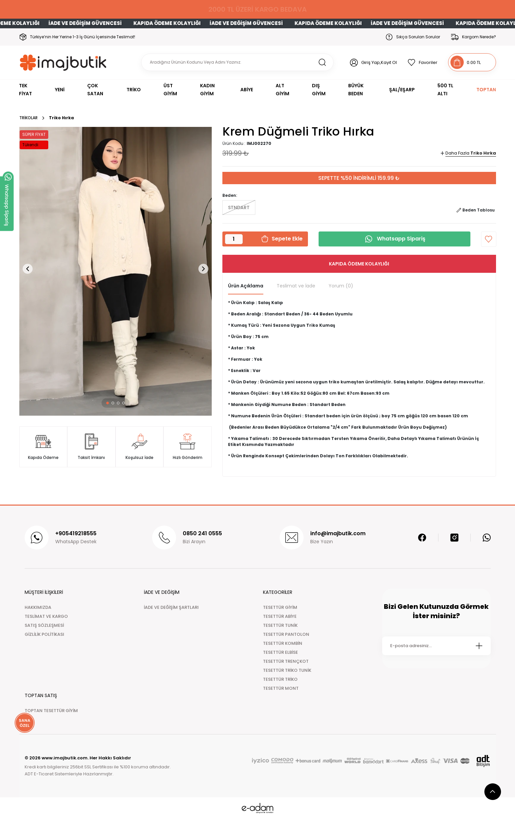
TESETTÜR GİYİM (280, 607)
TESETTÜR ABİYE (280, 616)
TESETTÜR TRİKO (280, 679)
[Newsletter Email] (436, 645)
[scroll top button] (492, 791)
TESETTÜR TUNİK (280, 625)
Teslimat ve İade (296, 285)
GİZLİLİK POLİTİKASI (44, 634)
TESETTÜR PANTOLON (286, 634)
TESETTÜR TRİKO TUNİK (287, 670)
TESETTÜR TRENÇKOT (286, 661)
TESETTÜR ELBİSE (280, 652)
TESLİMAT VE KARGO (46, 616)
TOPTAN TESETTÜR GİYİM (51, 710)
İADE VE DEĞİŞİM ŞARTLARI (171, 607)
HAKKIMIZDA (38, 607)
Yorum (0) (341, 285)
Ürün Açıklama (245, 285)
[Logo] (63, 62)
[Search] (237, 62)
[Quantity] (234, 239)
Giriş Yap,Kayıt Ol (379, 62)
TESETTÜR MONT (281, 688)
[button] (107, 403)
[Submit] (479, 645)
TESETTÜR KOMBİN (282, 643)
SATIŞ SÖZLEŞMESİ (44, 625)
